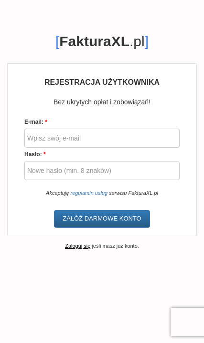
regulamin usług (88, 193)
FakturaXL (94, 41)
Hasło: (35, 154)
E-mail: (35, 122)
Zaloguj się (77, 246)
